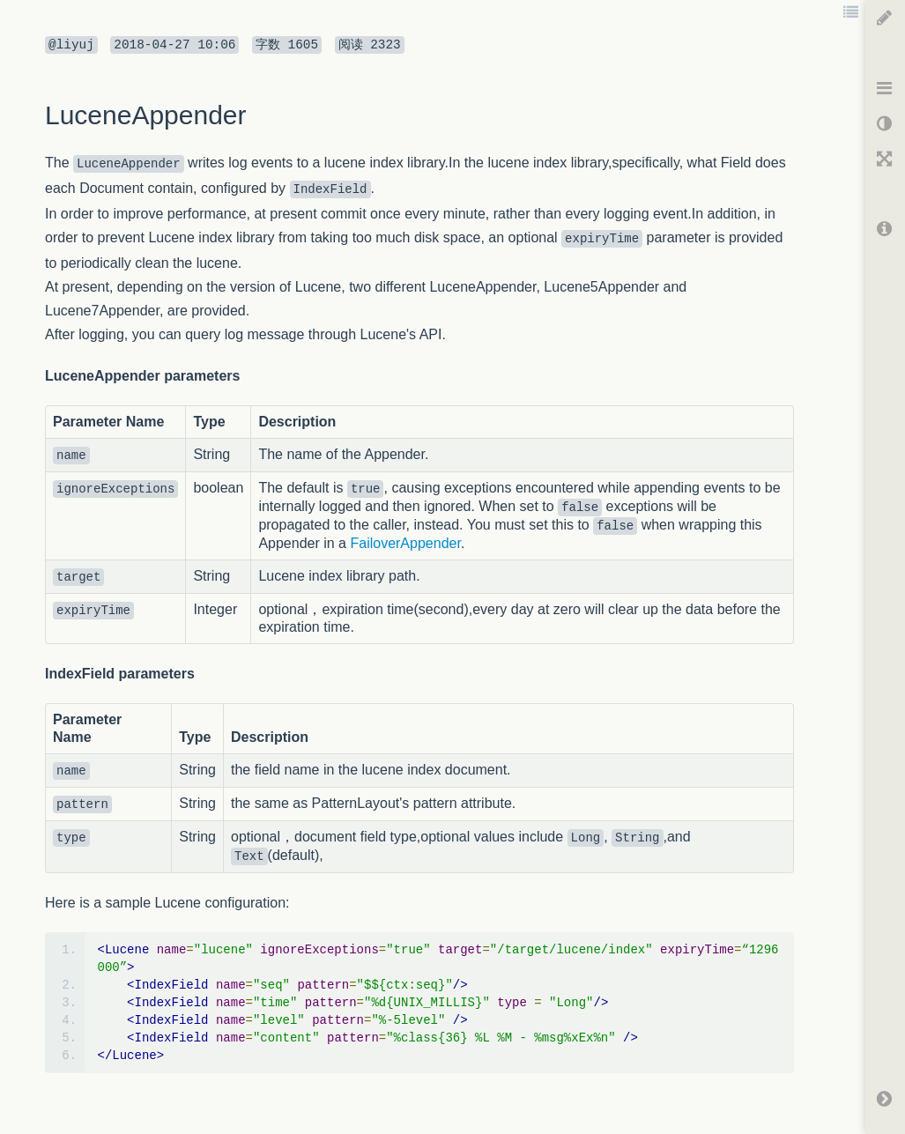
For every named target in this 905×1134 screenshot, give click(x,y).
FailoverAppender (405, 543)
